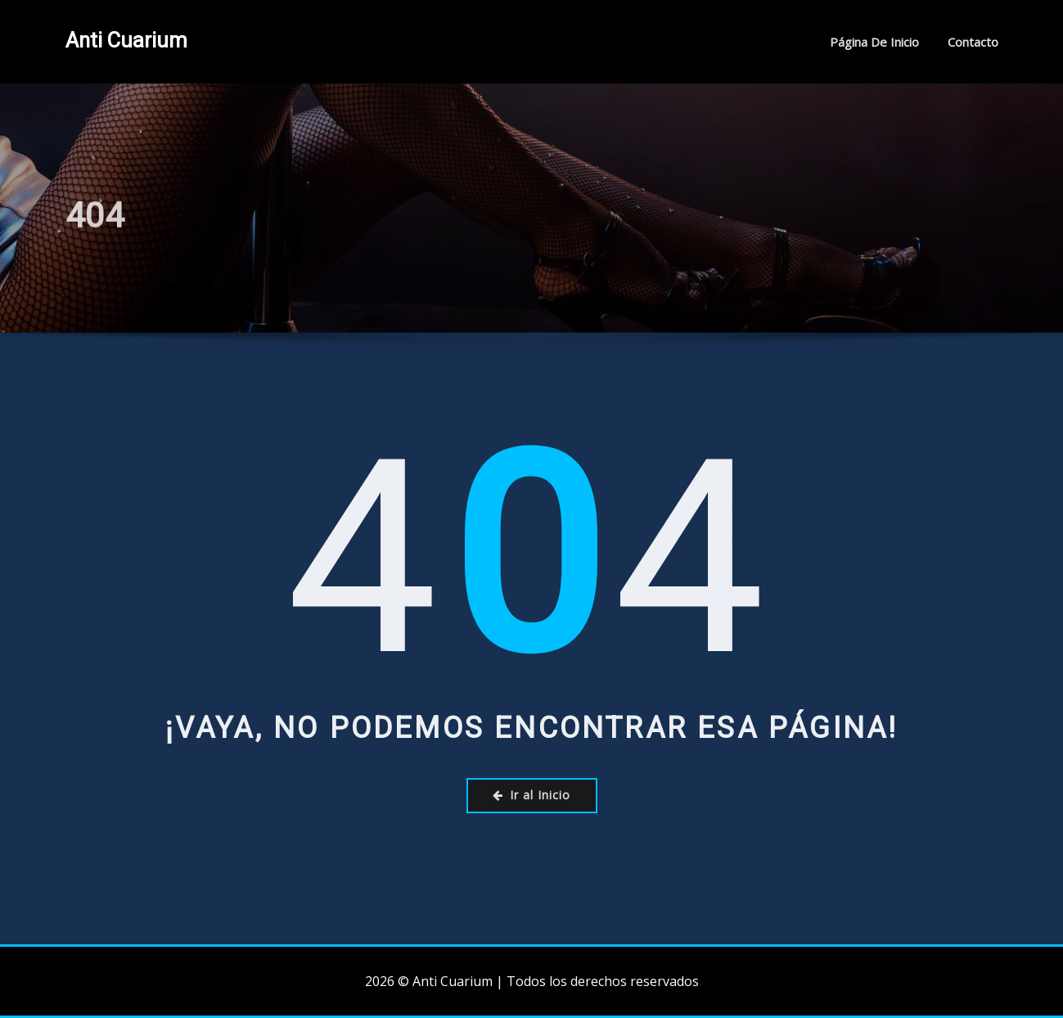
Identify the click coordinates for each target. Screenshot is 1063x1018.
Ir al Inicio (531, 795)
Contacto (973, 42)
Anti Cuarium (126, 40)
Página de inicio (874, 42)
